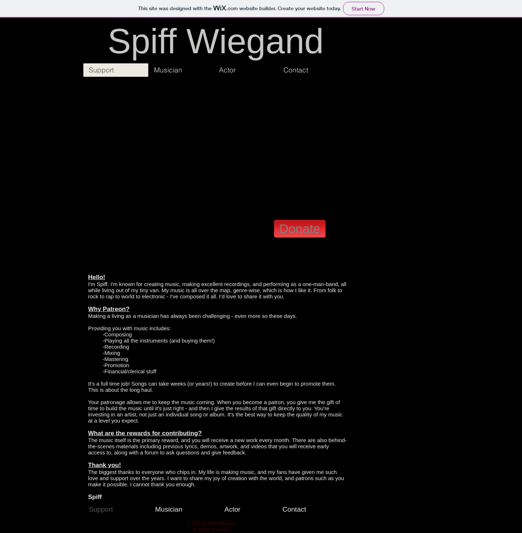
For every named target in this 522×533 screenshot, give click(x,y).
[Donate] (300, 229)
